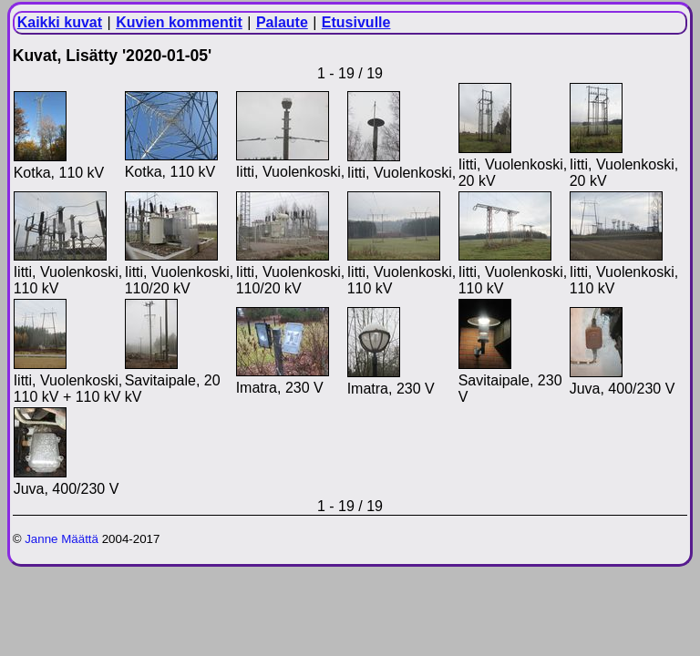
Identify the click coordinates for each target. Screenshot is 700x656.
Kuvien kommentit (179, 22)
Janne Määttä (61, 539)
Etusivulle (356, 22)
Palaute (282, 22)
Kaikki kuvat (59, 22)
